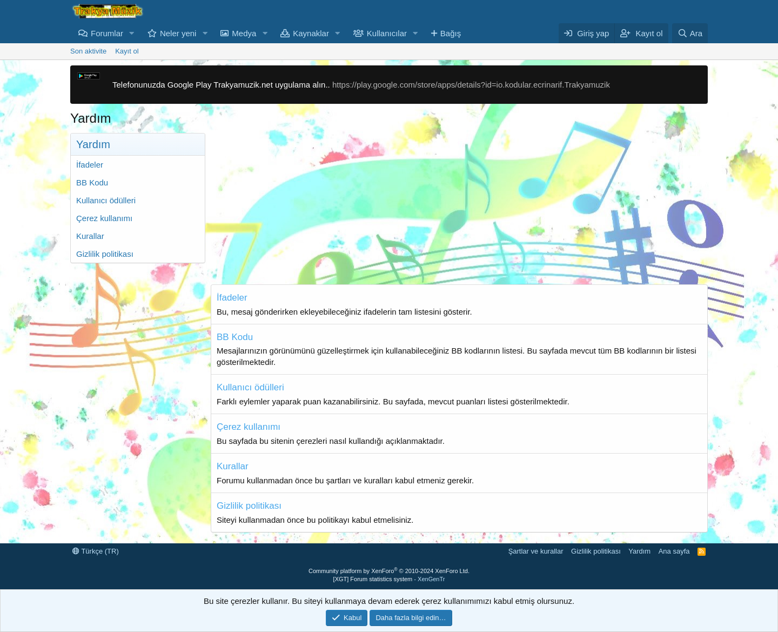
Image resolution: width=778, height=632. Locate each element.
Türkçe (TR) (95, 551)
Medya (244, 33)
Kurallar (90, 236)
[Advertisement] (459, 208)
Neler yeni (178, 33)
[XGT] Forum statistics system (389, 579)
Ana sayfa (674, 551)
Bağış (450, 33)
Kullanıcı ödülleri (106, 200)
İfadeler (89, 164)
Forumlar (107, 33)
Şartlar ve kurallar (536, 551)
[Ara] (690, 33)
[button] (131, 33)
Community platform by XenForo (389, 571)
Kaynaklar (311, 33)
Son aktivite (88, 51)
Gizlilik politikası (104, 253)
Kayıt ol (126, 51)
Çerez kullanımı (104, 218)
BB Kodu (92, 182)
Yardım (639, 551)
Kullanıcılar (387, 33)
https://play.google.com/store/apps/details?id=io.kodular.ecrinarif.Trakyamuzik (471, 84)
